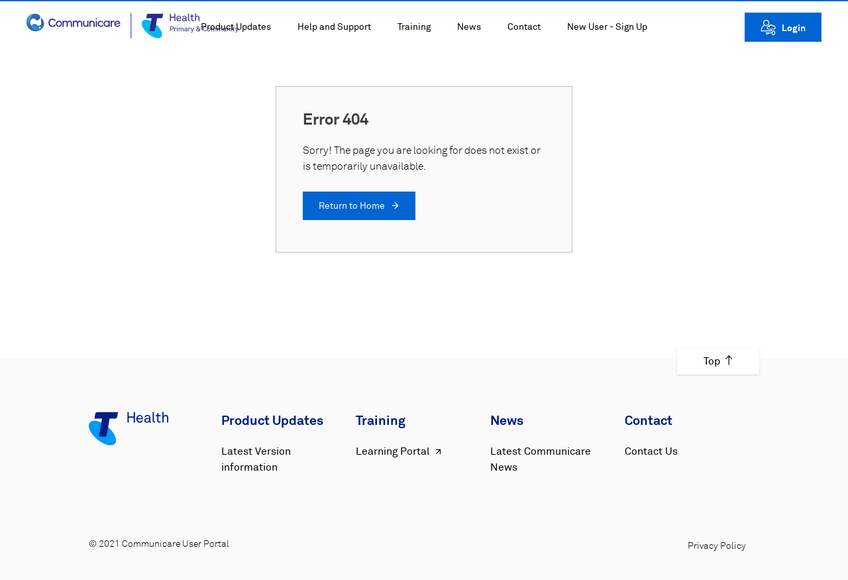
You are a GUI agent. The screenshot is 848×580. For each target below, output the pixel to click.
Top (718, 361)
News (469, 27)
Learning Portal (400, 452)
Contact (524, 27)
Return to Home (359, 206)
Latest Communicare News (540, 459)
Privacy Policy (717, 546)
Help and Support (334, 27)
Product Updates (236, 27)
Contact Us (651, 451)
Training (414, 27)
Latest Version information (256, 459)
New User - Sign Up (607, 27)
